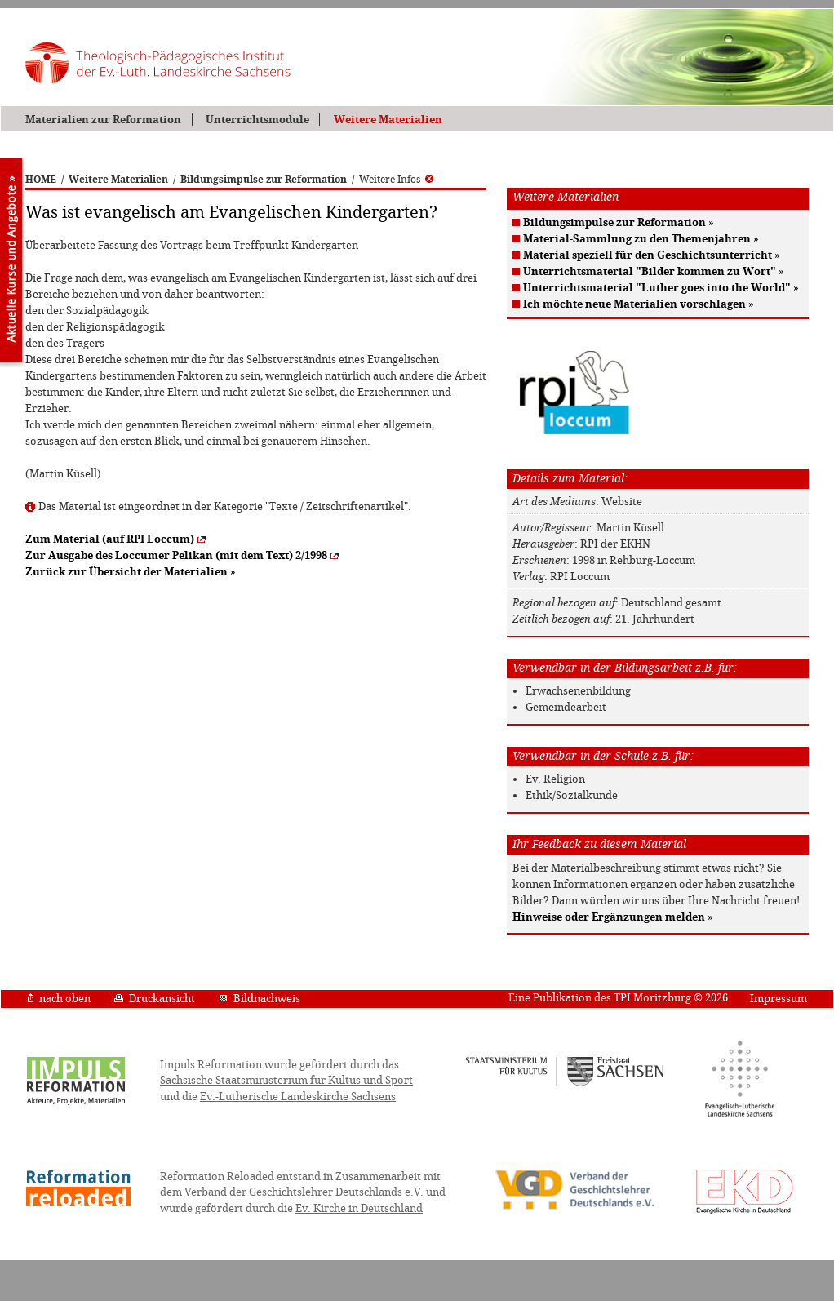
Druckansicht (154, 998)
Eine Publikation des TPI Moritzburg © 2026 (618, 998)
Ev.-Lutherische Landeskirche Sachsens (298, 1096)
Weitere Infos (396, 179)
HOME (40, 179)
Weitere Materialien (388, 119)
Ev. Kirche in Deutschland (359, 1208)
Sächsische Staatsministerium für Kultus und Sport (286, 1080)
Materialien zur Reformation (103, 119)
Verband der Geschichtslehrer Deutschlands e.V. (304, 1192)
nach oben (59, 998)
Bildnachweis (259, 998)
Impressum (778, 998)
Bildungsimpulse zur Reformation (263, 179)
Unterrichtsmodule (257, 119)
